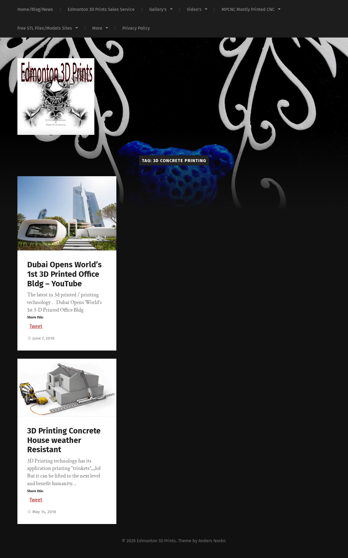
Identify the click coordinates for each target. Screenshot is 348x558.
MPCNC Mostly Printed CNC (248, 9)
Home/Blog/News (35, 9)
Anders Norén (211, 540)
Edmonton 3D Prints (156, 540)
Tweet (35, 325)
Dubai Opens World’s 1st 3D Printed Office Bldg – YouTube (64, 274)
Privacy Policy (136, 28)
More (97, 28)
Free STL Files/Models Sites (44, 28)
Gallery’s (158, 9)
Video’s (194, 9)
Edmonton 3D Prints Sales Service (101, 9)
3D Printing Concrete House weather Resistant (64, 440)
